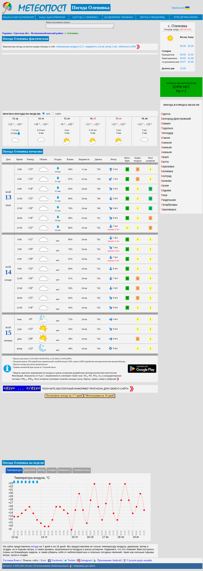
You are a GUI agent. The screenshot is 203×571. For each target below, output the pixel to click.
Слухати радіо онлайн (139, 560)
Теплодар (167, 133)
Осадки (51, 470)
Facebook (57, 560)
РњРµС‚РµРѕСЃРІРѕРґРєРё (52, 17)
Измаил (166, 123)
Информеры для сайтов (84, 566)
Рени (164, 195)
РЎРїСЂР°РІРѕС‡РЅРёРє (186, 17)
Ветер (41, 470)
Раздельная (168, 199)
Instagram (86, 560)
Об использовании (42, 566)
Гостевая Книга (12, 560)
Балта (165, 161)
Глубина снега (81, 470)
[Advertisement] (80, 84)
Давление (30, 470)
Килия (165, 185)
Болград (166, 176)
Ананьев (166, 142)
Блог (43, 560)
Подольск (167, 128)
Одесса (165, 113)
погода (35, 546)
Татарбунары (169, 204)
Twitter (71, 560)
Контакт (28, 566)
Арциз (165, 156)
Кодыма (166, 190)
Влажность (64, 470)
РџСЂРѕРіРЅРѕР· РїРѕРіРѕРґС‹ (119, 17)
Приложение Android (109, 560)
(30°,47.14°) (185, 29)
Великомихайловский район (47, 33)
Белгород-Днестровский (176, 118)
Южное (165, 137)
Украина (7, 33)
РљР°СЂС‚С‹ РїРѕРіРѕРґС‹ (86, 17)
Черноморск (168, 209)
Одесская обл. (21, 33)
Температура (14, 470)
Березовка (167, 166)
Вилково (166, 180)
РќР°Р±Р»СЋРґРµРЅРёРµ (152, 17)
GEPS (58, 114)
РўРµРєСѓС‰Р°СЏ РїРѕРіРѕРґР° (19, 17)
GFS (48, 114)
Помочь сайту (30, 560)
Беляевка (167, 171)
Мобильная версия (60, 566)
